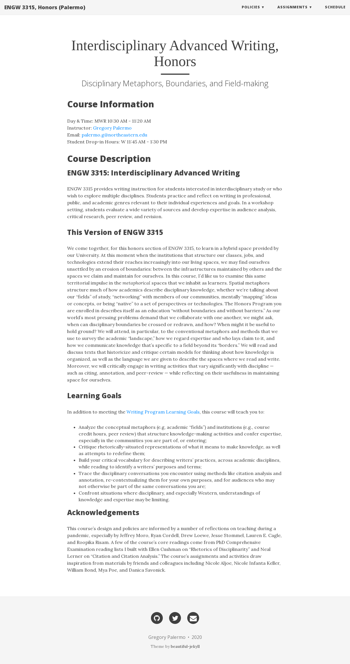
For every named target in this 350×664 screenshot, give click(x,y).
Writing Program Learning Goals (163, 412)
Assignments (292, 12)
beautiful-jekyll (185, 646)
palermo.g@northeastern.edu (114, 135)
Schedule (335, 12)
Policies (251, 12)
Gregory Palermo (112, 128)
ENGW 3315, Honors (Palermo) (44, 13)
